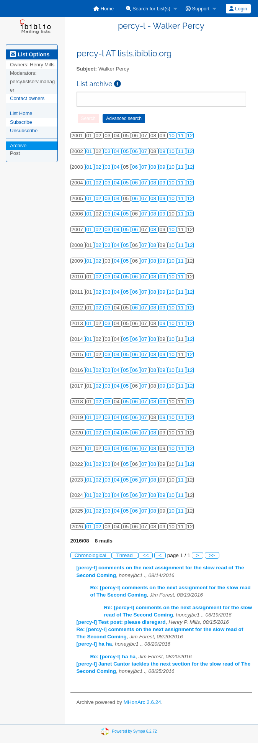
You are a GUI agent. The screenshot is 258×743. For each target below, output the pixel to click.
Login (238, 9)
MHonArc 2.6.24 (142, 702)
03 (108, 151)
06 (135, 151)
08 (154, 167)
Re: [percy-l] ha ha (113, 656)
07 (145, 151)
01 (90, 151)
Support (197, 9)
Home (103, 9)
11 (181, 135)
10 (172, 135)
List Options (29, 54)
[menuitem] (103, 8)
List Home (21, 113)
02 (99, 167)
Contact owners (27, 98)
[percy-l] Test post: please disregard (121, 622)
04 (117, 151)
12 (190, 135)
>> (212, 555)
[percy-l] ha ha (94, 644)
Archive (18, 145)
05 (126, 151)
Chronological (91, 555)
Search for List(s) (148, 9)
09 (163, 151)
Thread (125, 555)
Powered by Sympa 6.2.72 (134, 731)
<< (145, 555)
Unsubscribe (24, 130)
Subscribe (21, 122)
